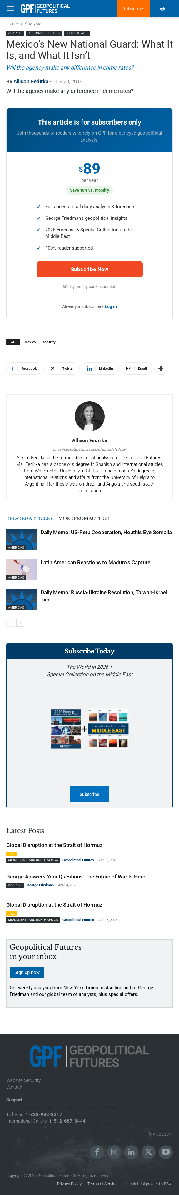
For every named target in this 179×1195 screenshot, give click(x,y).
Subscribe (132, 8)
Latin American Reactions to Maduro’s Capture (95, 562)
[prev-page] (10, 623)
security (49, 341)
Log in (111, 306)
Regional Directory (44, 33)
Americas (16, 547)
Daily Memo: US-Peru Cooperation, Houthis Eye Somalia (106, 532)
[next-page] (20, 623)
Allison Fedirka (30, 81)
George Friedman (40, 885)
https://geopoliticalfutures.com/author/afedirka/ (89, 449)
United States (77, 33)
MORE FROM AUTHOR (90, 518)
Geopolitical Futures (78, 860)
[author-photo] (90, 431)
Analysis (33, 23)
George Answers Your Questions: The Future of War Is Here (75, 876)
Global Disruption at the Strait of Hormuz (54, 845)
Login (161, 8)
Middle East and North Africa (33, 860)
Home (12, 23)
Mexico (30, 341)
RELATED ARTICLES (31, 518)
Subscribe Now (89, 269)
